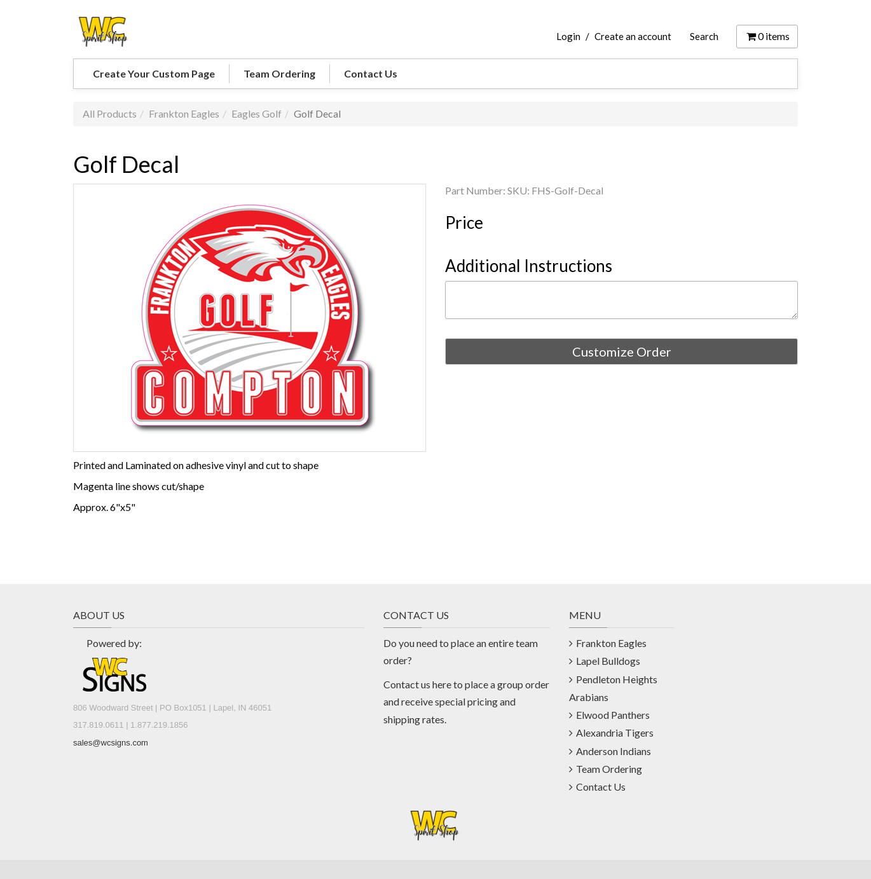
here (441, 684)
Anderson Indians (613, 751)
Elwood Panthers (613, 715)
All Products (110, 113)
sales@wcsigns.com (110, 742)
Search (704, 36)
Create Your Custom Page (154, 73)
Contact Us (370, 73)
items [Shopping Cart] (767, 36)
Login (568, 36)
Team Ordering (279, 73)
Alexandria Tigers (615, 732)
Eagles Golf (256, 113)
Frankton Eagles (184, 113)
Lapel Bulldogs (608, 661)
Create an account (632, 36)
